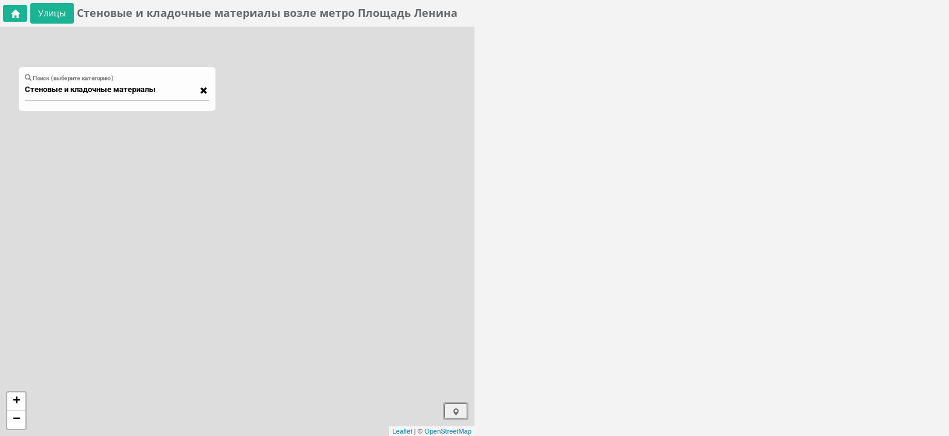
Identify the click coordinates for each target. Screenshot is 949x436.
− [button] (17, 420)
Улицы (52, 13)
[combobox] (111, 89)
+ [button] (17, 401)
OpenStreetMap (447, 431)
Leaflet (402, 431)
